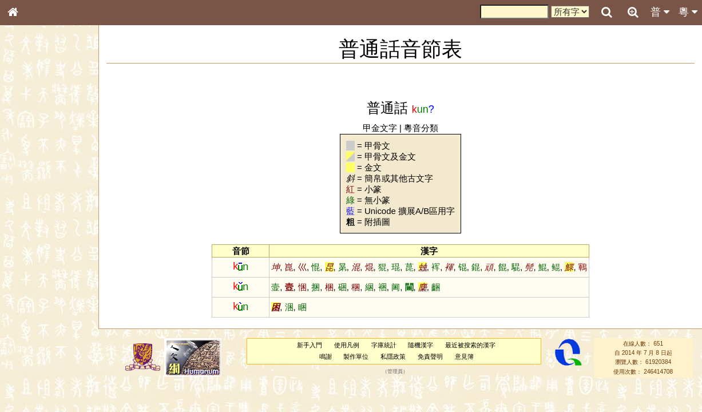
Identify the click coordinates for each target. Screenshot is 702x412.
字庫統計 (383, 345)
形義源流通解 (34, 197)
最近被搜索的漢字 (470, 345)
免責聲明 (430, 356)
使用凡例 (346, 345)
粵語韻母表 (31, 250)
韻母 (39, 307)
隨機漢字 (420, 345)
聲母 (23, 307)
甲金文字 (380, 128)
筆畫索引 (28, 164)
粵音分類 (421, 128)
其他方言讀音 (34, 328)
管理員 (395, 371)
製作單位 (355, 356)
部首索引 (28, 153)
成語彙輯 (28, 381)
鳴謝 (325, 356)
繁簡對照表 (31, 392)
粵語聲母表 (31, 239)
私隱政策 (393, 356)
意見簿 (464, 356)
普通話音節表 (34, 318)
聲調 (54, 307)
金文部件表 (31, 187)
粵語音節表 (31, 228)
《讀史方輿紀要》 (41, 370)
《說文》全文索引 (41, 359)
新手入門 (309, 345)
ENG (50, 126)
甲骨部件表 (31, 175)
